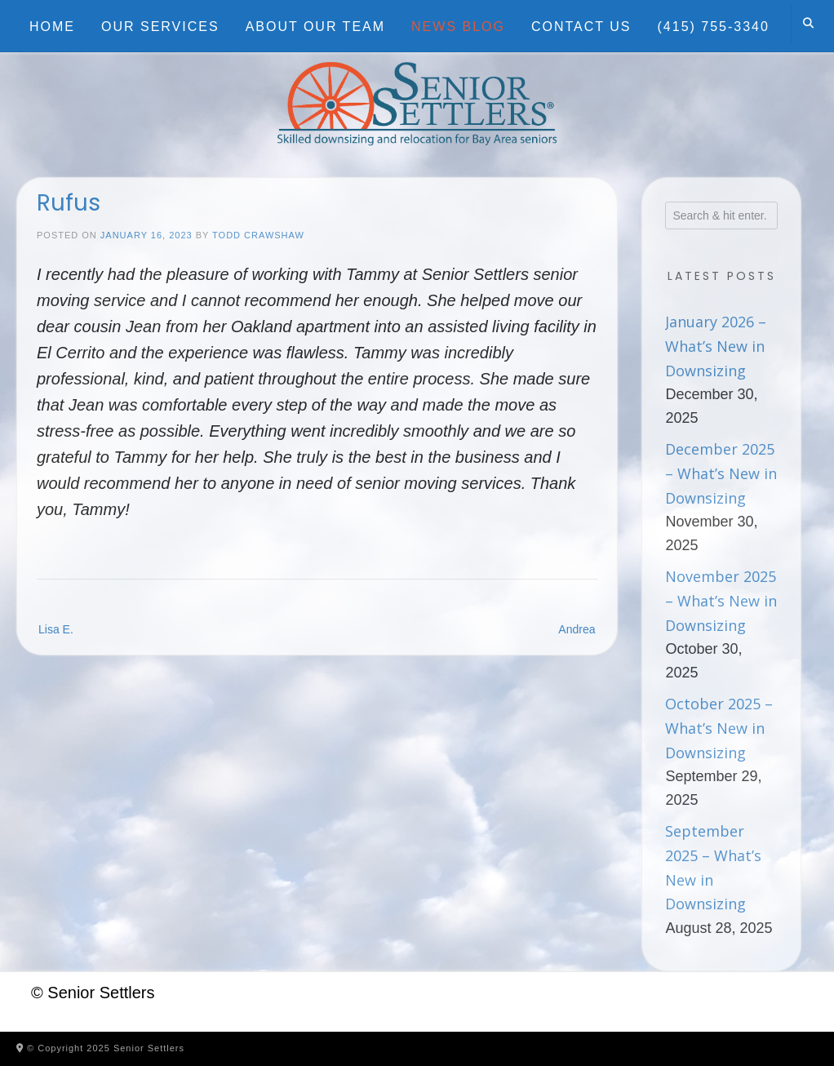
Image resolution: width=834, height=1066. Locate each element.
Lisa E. (55, 629)
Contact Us (581, 26)
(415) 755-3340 (714, 26)
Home (52, 26)
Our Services (160, 26)
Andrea (576, 629)
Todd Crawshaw (258, 235)
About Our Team (315, 26)
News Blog (458, 26)
